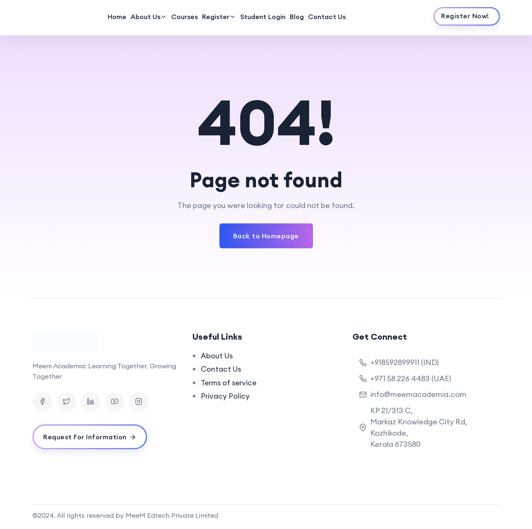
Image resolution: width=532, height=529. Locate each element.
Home (117, 16)
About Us (145, 16)
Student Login (263, 16)
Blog (297, 16)
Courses (184, 16)
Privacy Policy (225, 395)
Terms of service (230, 382)
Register (215, 16)
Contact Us (327, 16)
